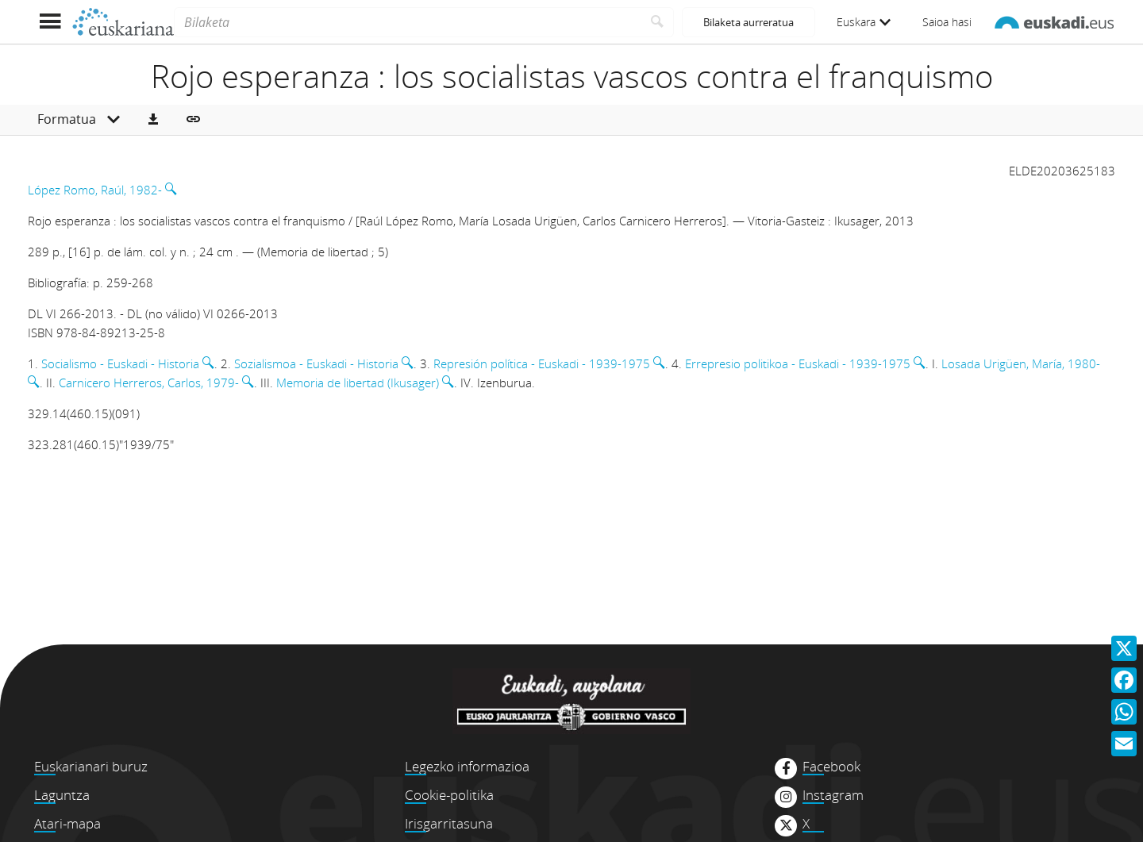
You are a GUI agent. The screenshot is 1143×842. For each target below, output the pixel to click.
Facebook (831, 766)
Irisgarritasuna (449, 823)
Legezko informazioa (467, 766)
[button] (153, 120)
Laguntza (62, 795)
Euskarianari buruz (91, 766)
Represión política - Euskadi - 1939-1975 (541, 363)
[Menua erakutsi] (49, 22)
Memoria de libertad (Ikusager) (357, 382)
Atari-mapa (67, 823)
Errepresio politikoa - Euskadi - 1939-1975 (797, 363)
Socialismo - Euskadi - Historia (120, 363)
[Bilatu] (657, 22)
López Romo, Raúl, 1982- (95, 190)
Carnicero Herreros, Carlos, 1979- (149, 382)
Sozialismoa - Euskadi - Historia (316, 363)
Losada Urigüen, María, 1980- (1020, 363)
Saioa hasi (947, 21)
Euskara (864, 21)
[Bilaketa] (407, 22)
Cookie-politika (449, 795)
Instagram (833, 795)
